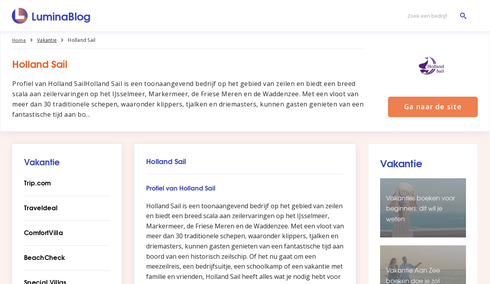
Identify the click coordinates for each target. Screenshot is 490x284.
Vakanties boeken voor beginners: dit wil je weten (420, 208)
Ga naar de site (433, 107)
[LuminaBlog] (51, 16)
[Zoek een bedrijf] (434, 16)
